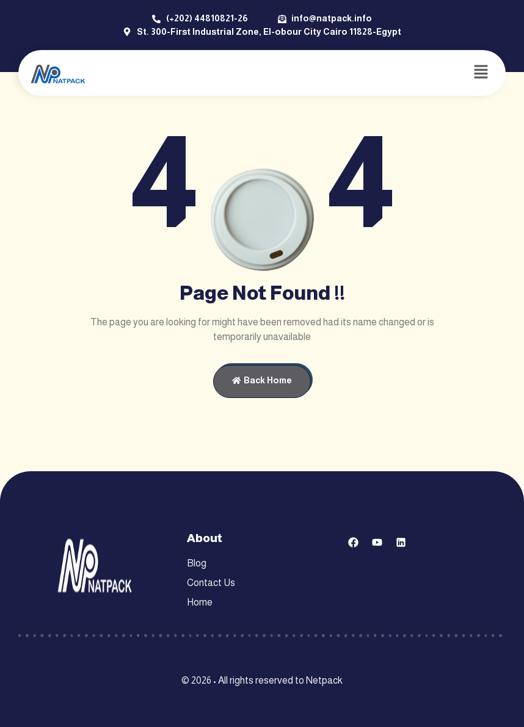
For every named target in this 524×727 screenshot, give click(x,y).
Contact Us (211, 582)
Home (200, 602)
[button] (481, 72)
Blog (196, 563)
